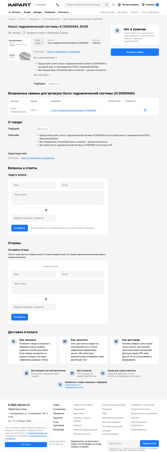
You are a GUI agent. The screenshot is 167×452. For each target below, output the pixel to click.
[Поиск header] (87, 4)
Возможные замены (58, 33)
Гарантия (57, 417)
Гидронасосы (54, 84)
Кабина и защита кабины (82, 419)
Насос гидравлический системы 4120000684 (73, 110)
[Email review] (81, 273)
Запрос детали (106, 12)
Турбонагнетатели (140, 408)
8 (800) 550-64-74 (19, 404)
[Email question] (81, 184)
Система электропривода (110, 432)
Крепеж (77, 425)
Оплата (134, 12)
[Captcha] (33, 217)
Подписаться (149, 443)
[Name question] (33, 184)
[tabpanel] (83, 200)
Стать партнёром (150, 12)
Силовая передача (111, 421)
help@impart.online (74, 387)
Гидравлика (74, 51)
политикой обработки (37, 433)
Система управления (112, 426)
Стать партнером (58, 423)
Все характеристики (46, 57)
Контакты (64, 12)
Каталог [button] (14, 12)
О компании (59, 408)
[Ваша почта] (122, 443)
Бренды (38, 12)
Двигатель (79, 413)
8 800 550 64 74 (73, 384)
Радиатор (107, 408)
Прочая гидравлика (57, 51)
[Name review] (33, 273)
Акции (27, 12)
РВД (104, 413)
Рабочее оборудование (113, 404)
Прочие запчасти (82, 433)
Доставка (123, 12)
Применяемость (139, 429)
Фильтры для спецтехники (144, 413)
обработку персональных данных (132, 450)
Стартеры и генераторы (143, 404)
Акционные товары (83, 404)
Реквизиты (58, 413)
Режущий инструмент (113, 417)
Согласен (26, 444)
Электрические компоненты (138, 423)
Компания (50, 12)
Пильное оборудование (85, 429)
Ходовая (135, 417)
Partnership (58, 429)
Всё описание (42, 75)
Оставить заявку (134, 52)
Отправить (19, 227)
